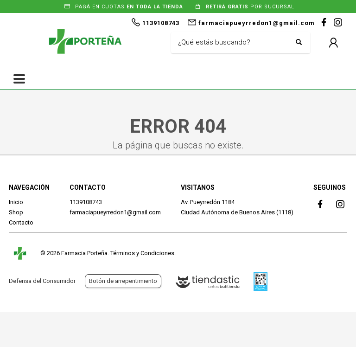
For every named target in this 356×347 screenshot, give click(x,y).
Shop (16, 212)
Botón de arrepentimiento (123, 280)
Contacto (21, 222)
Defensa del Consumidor (42, 280)
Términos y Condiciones (142, 253)
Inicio (16, 202)
